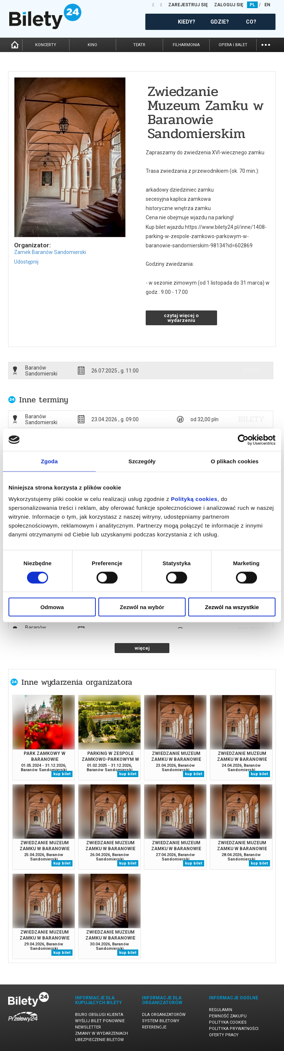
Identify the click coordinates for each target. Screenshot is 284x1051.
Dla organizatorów (164, 1014)
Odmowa (52, 607)
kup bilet (62, 774)
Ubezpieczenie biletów (99, 1039)
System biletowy (160, 1021)
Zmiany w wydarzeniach (101, 1033)
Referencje (154, 1027)
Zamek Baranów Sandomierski (50, 252)
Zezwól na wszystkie (232, 607)
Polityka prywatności (233, 1028)
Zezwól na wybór (142, 607)
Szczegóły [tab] (141, 461)
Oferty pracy (224, 1035)
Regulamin (220, 1009)
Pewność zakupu (228, 1016)
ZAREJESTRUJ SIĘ (188, 4)
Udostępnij (26, 262)
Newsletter (88, 1027)
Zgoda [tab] (49, 461)
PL (252, 4)
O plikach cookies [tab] (234, 461)
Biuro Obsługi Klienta (99, 1014)
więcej (142, 648)
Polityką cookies (194, 499)
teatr (139, 44)
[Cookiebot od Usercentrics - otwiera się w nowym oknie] (243, 439)
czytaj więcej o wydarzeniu (181, 318)
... (266, 44)
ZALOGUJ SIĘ (228, 4)
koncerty (45, 44)
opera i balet (233, 44)
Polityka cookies (228, 1022)
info (251, 370)
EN (267, 4)
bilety (251, 419)
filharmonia (186, 44)
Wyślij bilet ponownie (100, 1021)
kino (92, 44)
